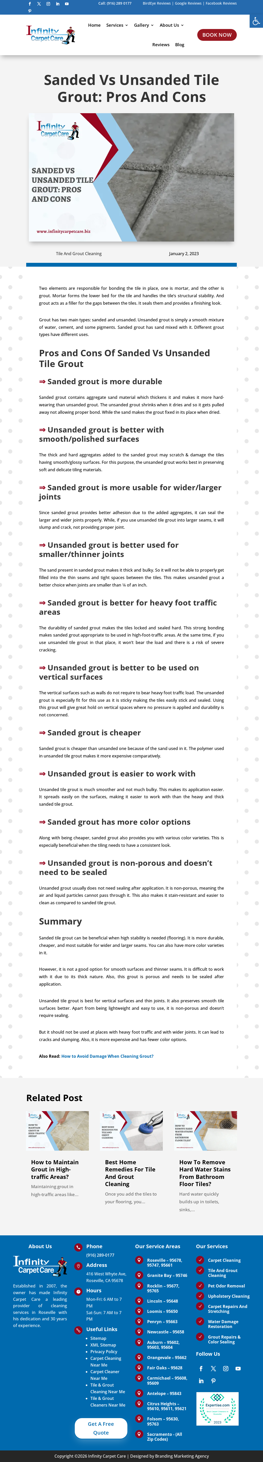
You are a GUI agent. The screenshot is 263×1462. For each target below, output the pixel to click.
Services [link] (114, 25)
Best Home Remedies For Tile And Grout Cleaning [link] (130, 1173)
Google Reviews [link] (188, 3)
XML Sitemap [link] (103, 1345)
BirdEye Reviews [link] (157, 3)
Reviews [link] (161, 44)
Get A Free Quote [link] (101, 1428)
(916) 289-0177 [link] (100, 1255)
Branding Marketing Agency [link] (182, 1456)
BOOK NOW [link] (217, 34)
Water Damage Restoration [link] (223, 1324)
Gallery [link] (141, 25)
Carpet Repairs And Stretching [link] (227, 1309)
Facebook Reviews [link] (221, 3)
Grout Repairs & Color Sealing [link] (224, 1339)
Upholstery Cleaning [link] (229, 1296)
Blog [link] (179, 44)
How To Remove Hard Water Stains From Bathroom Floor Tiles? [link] (205, 1173)
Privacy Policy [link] (103, 1351)
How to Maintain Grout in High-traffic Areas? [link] (55, 1169)
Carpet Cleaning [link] (224, 1260)
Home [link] (94, 25)
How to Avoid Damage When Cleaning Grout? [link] (107, 1056)
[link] (256, 21)
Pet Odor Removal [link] (226, 1286)
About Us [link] (169, 25)
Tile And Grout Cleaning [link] (79, 253)
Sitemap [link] (98, 1338)
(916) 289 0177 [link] (119, 3)
